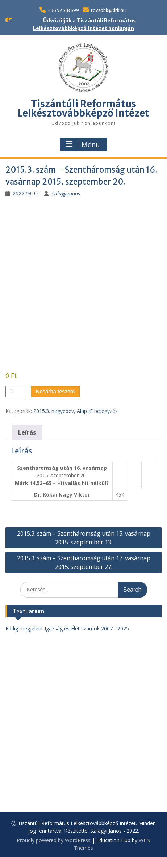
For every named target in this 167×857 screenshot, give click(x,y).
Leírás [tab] (27, 432)
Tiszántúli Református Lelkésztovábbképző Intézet (83, 108)
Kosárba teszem (55, 391)
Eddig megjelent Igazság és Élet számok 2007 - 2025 (67, 628)
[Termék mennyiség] (14, 391)
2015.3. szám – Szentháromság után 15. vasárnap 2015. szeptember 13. (83, 537)
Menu (83, 144)
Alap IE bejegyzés (97, 411)
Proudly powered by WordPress (54, 840)
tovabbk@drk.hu (108, 10)
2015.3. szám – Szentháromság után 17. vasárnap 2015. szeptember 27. (83, 562)
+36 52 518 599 (63, 10)
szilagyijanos (65, 193)
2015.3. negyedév (53, 411)
